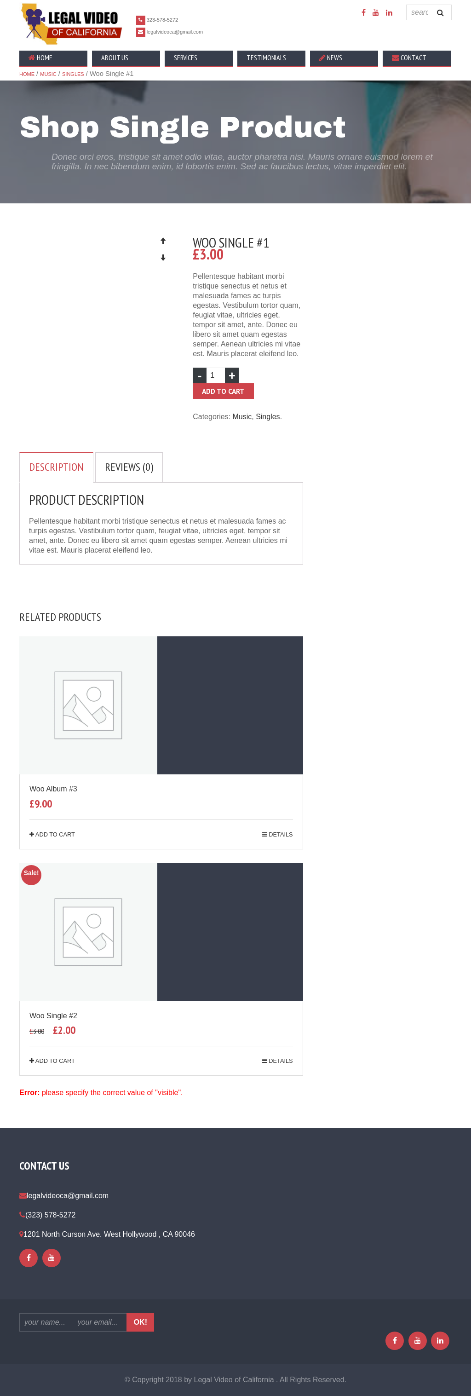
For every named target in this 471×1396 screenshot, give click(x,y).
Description (56, 467)
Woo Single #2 (53, 1016)
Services (185, 57)
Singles (73, 74)
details (277, 834)
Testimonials (266, 57)
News (330, 57)
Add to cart (223, 391)
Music (48, 74)
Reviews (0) (129, 467)
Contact (409, 57)
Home (40, 57)
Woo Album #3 (53, 789)
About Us (114, 57)
